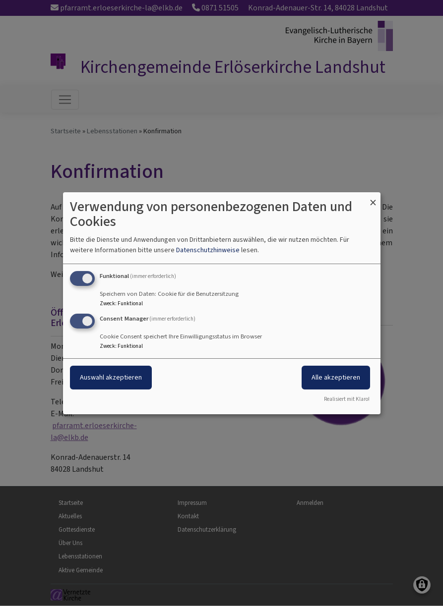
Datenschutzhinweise (208, 250)
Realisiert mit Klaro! (347, 399)
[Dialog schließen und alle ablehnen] (373, 198)
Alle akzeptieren (336, 377)
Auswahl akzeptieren (111, 377)
